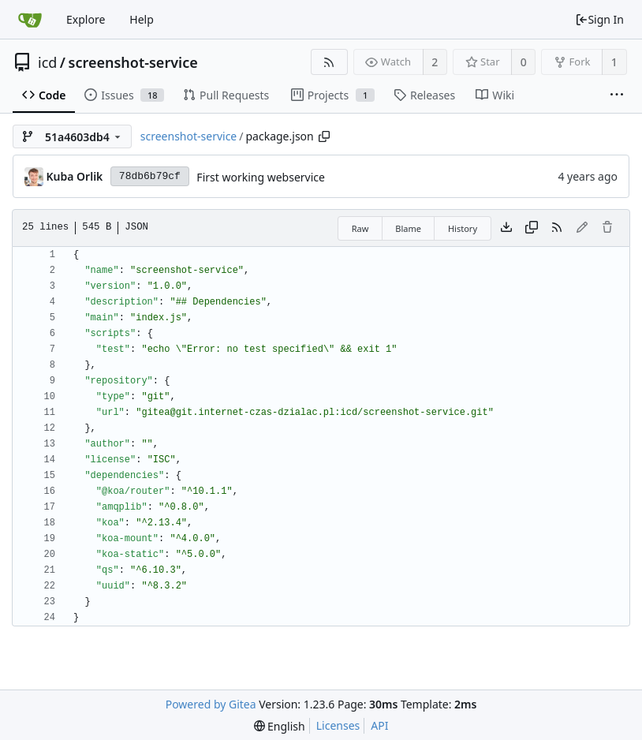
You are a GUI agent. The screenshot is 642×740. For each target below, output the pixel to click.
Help (141, 19)
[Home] (30, 20)
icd (47, 62)
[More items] (616, 95)
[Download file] (506, 228)
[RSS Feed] (329, 62)
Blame (408, 228)
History (462, 228)
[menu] (279, 726)
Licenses (338, 725)
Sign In (599, 19)
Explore (85, 19)
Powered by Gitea (211, 704)
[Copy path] (324, 136)
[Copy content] (531, 228)
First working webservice (260, 177)
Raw (360, 228)
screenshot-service (133, 62)
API (379, 725)
